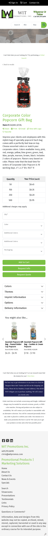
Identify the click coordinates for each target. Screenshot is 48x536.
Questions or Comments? (13, 512)
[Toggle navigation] (4, 25)
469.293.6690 (8, 451)
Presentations (8, 495)
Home (4, 468)
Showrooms (7, 492)
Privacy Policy (8, 506)
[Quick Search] (16, 25)
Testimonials (7, 499)
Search (5, 488)
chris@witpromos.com (12, 454)
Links (4, 503)
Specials (5, 483)
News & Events (8, 479)
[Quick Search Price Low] (27, 25)
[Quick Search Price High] (36, 25)
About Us (6, 472)
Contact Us (7, 475)
